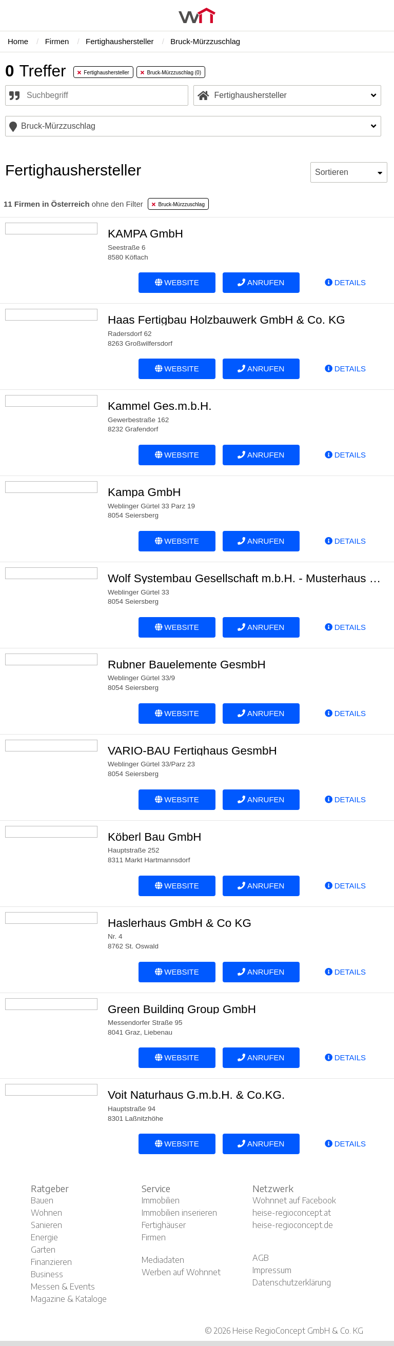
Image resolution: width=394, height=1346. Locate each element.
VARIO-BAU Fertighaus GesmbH (192, 750)
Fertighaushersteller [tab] (103, 72)
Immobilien (161, 1200)
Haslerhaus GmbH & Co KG (179, 923)
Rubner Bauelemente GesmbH (187, 664)
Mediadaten (163, 1260)
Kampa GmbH (144, 492)
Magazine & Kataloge (69, 1299)
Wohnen (46, 1213)
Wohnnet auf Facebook (294, 1200)
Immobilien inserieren (179, 1213)
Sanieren (46, 1225)
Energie (44, 1237)
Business (47, 1274)
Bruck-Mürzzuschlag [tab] (178, 204)
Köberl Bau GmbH (155, 836)
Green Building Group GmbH (182, 1009)
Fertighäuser (164, 1225)
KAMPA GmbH (145, 233)
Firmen (154, 1237)
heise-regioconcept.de (292, 1225)
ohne (73, 204)
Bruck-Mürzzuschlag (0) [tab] (171, 72)
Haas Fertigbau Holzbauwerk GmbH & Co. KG (226, 319)
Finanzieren (51, 1262)
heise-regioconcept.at (291, 1213)
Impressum (271, 1270)
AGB (260, 1258)
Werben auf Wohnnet (181, 1272)
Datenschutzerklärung (291, 1282)
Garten (43, 1249)
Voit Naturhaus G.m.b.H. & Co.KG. (196, 1094)
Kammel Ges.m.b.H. (160, 406)
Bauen (42, 1200)
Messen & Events (63, 1286)
